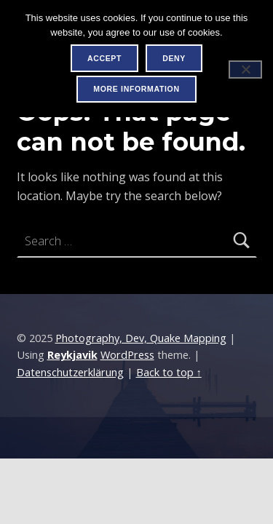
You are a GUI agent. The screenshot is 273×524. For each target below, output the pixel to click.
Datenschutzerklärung (70, 372)
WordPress (127, 355)
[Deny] (245, 69)
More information (136, 88)
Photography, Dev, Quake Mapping (140, 338)
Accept (104, 58)
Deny (174, 58)
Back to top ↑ (169, 372)
